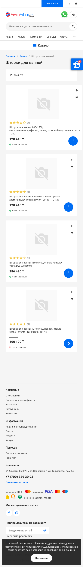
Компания (36, 36)
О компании (13, 395)
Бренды (51, 36)
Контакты (11, 413)
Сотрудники (12, 409)
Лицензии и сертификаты (20, 400)
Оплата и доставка (16, 453)
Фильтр (18, 75)
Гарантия (11, 457)
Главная (10, 56)
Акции (9, 36)
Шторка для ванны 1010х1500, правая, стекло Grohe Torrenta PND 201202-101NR (35, 330)
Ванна (23, 56)
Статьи (64, 36)
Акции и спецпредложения (21, 426)
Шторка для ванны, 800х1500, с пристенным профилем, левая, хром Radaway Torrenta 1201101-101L (43, 130)
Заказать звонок (17, 482)
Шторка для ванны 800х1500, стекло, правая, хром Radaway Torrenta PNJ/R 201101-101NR (34, 198)
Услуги (21, 36)
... (74, 36)
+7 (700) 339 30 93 (73, 14)
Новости (10, 435)
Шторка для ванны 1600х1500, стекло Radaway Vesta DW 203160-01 (35, 264)
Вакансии (11, 404)
